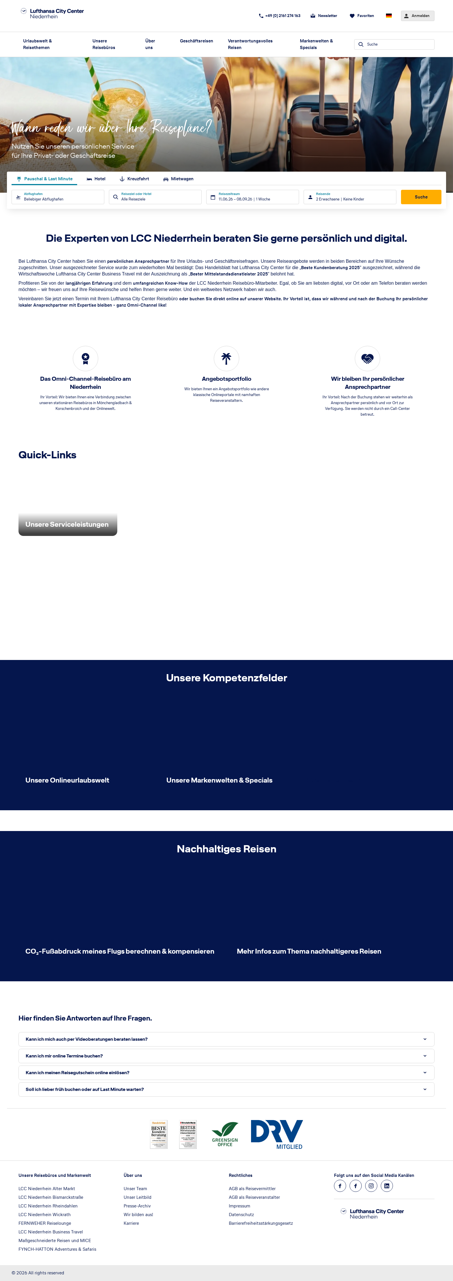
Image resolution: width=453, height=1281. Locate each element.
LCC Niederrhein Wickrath (44, 1214)
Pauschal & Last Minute (44, 179)
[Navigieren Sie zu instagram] (371, 1186)
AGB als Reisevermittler (252, 1189)
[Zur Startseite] (59, 16)
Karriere (131, 1223)
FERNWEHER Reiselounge (44, 1223)
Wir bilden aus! (138, 1214)
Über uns (150, 44)
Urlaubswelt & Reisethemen (37, 44)
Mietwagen (178, 179)
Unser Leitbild (137, 1197)
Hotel (95, 179)
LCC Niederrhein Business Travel (50, 1232)
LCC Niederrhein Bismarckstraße (50, 1197)
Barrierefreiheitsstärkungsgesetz (261, 1223)
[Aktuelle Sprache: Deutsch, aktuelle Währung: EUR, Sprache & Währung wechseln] (389, 16)
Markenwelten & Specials (316, 44)
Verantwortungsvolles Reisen (250, 44)
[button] (226, 1039)
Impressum (239, 1206)
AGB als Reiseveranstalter (254, 1197)
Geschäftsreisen (196, 41)
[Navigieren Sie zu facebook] (340, 1186)
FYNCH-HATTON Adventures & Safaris (57, 1249)
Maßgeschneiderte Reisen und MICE (54, 1240)
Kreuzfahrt (134, 179)
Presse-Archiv (137, 1206)
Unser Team (135, 1189)
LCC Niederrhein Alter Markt (46, 1189)
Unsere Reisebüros (103, 44)
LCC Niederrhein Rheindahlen (48, 1206)
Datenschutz (241, 1214)
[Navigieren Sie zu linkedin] (387, 1186)
